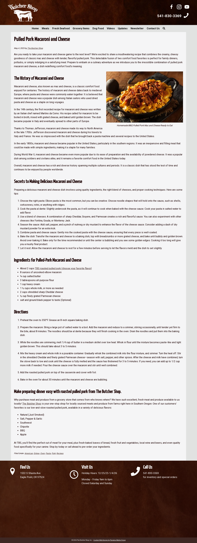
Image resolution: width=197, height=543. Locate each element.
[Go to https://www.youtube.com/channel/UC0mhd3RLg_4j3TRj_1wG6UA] (187, 7)
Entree (36, 453)
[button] (164, 28)
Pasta (48, 453)
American (29, 453)
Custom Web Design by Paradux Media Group (109, 540)
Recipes (59, 453)
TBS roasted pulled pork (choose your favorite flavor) (63, 268)
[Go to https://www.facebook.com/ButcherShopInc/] (171, 7)
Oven (42, 453)
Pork (53, 453)
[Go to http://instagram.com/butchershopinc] (179, 7)
